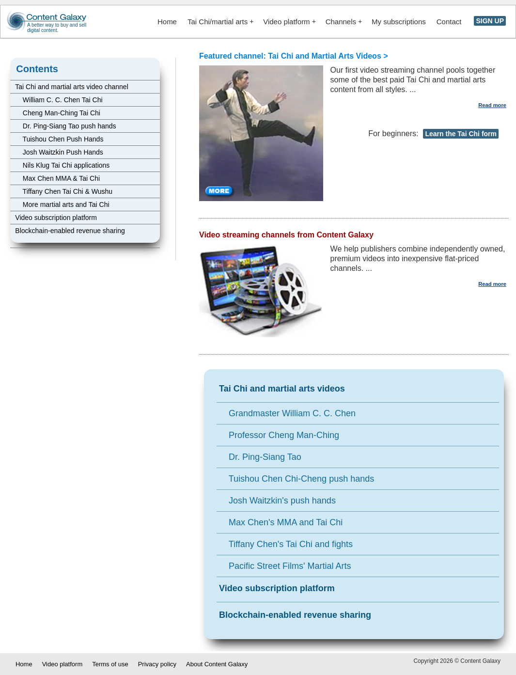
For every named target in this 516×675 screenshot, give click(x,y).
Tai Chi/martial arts (220, 21)
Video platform (289, 21)
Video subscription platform (56, 217)
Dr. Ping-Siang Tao (260, 457)
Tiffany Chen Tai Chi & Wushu (63, 191)
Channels (344, 21)
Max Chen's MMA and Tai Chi (281, 522)
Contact (449, 21)
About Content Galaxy (217, 664)
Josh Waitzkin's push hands (277, 500)
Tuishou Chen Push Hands (59, 139)
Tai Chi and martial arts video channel (71, 87)
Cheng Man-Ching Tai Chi (57, 113)
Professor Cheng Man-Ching (279, 435)
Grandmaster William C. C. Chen (287, 413)
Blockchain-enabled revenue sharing (70, 231)
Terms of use (110, 664)
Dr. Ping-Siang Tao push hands (65, 126)
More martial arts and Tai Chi (62, 204)
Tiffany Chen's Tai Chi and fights (286, 544)
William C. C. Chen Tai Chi (58, 100)
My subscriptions (399, 21)
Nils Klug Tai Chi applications (62, 165)
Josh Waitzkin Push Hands (59, 152)
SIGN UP (490, 21)
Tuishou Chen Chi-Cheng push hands (296, 479)
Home (167, 21)
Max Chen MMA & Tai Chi (57, 178)
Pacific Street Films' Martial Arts (285, 566)
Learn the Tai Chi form (461, 134)
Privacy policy (157, 664)
